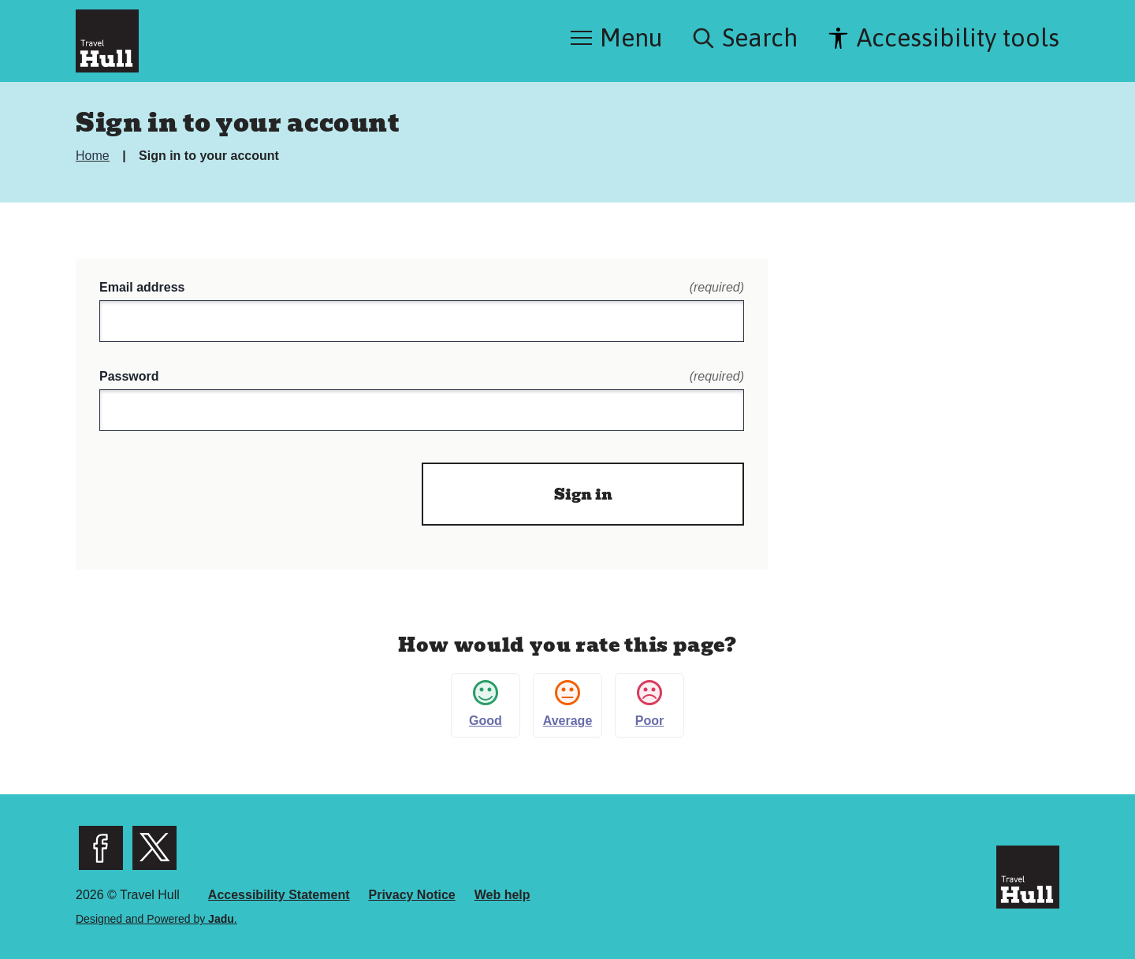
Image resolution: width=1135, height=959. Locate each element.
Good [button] (485, 703)
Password (421, 376)
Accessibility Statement (279, 894)
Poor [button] (649, 703)
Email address (421, 287)
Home (94, 155)
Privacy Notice (411, 894)
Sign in (583, 494)
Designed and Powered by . (156, 919)
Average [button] (568, 703)
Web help (502, 894)
